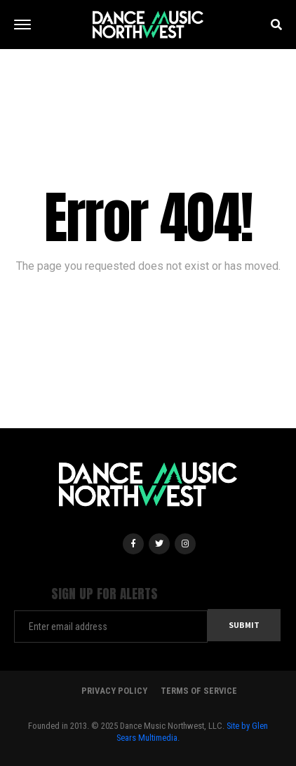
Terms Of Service (199, 690)
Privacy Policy (114, 690)
